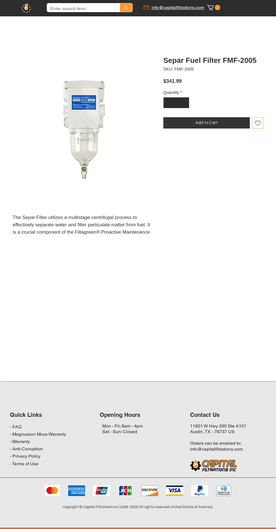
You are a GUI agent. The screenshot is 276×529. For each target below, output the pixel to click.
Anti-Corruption (27, 448)
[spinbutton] (176, 103)
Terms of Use (25, 463)
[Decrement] (168, 103)
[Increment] (185, 103)
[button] (213, 7)
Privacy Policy (26, 456)
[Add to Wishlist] (258, 123)
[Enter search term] (79, 8)
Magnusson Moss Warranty (39, 434)
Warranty (21, 441)
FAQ (16, 427)
